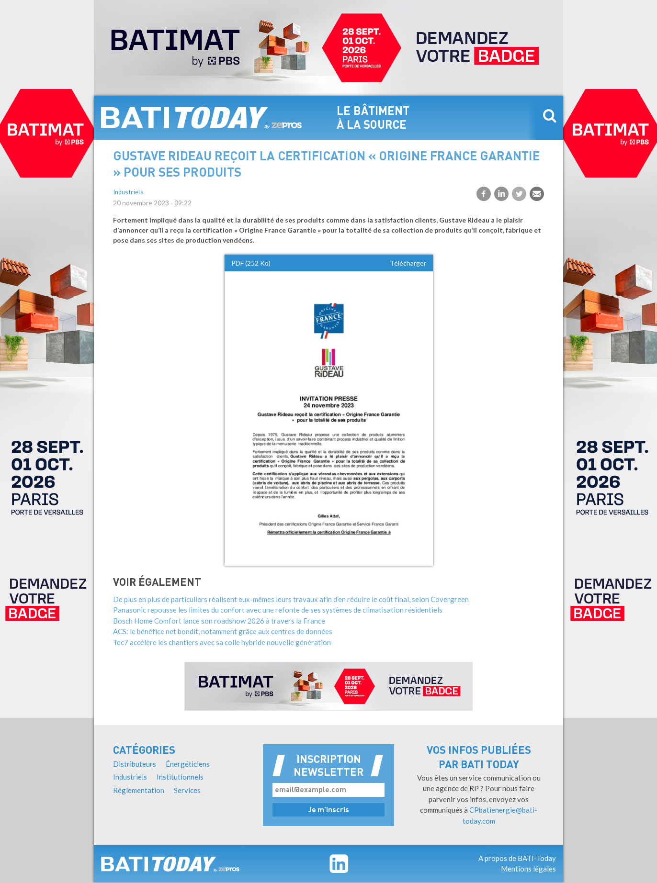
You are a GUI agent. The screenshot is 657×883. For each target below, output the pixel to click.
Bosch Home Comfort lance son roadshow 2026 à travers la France (219, 620)
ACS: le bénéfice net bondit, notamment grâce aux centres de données (222, 631)
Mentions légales (528, 868)
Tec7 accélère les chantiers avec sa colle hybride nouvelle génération (222, 642)
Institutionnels (180, 776)
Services (187, 790)
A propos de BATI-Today (517, 858)
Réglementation (138, 790)
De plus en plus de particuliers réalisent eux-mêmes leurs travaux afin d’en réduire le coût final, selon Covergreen (291, 599)
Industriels (128, 193)
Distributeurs (134, 764)
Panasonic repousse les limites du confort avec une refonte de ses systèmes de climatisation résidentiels (277, 609)
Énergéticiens (188, 764)
